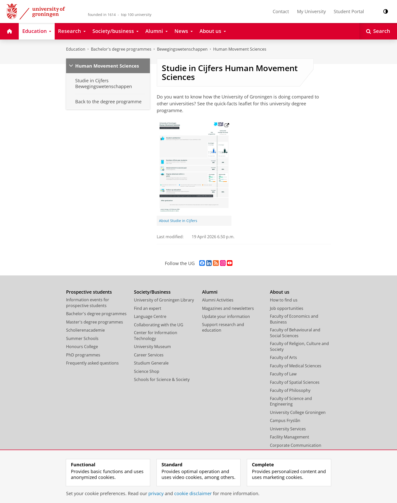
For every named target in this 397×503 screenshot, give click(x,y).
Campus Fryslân (285, 420)
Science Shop (146, 371)
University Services (288, 429)
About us (279, 292)
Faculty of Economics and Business (294, 319)
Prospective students (89, 292)
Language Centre (150, 316)
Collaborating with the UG (158, 325)
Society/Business (152, 292)
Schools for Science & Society (162, 379)
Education (75, 49)
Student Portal (349, 11)
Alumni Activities (217, 300)
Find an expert (147, 308)
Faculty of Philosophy (290, 390)
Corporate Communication (295, 445)
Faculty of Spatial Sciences (295, 382)
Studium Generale (151, 363)
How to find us (283, 300)
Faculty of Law (283, 374)
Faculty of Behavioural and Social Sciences (295, 332)
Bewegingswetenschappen (182, 49)
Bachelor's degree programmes (121, 49)
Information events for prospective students (87, 302)
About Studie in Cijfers (178, 220)
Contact (281, 11)
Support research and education (223, 327)
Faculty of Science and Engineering (291, 401)
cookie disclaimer (193, 493)
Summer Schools (82, 338)
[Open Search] (378, 31)
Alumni (209, 292)
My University (311, 11)
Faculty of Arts (283, 357)
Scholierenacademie (85, 330)
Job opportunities (286, 308)
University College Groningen (298, 412)
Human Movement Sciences (239, 49)
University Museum (152, 346)
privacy (156, 493)
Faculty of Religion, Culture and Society (299, 346)
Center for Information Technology (155, 335)
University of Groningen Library (164, 300)
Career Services (149, 355)
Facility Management (289, 437)
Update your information (226, 316)
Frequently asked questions (92, 363)
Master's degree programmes (94, 322)
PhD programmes (83, 355)
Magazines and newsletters (228, 308)
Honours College (82, 346)
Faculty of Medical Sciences (295, 366)
